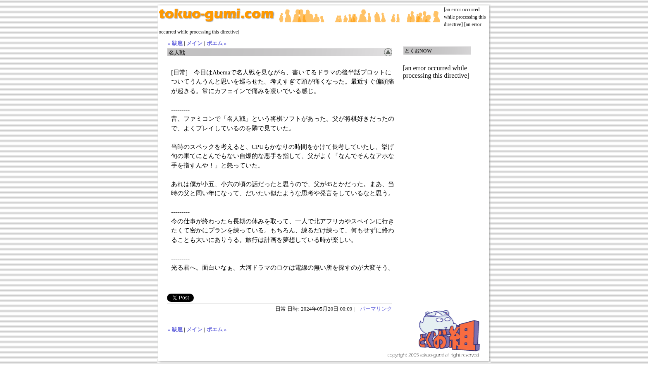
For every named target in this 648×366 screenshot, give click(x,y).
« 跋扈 (175, 43)
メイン (194, 43)
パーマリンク (376, 309)
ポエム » (217, 43)
